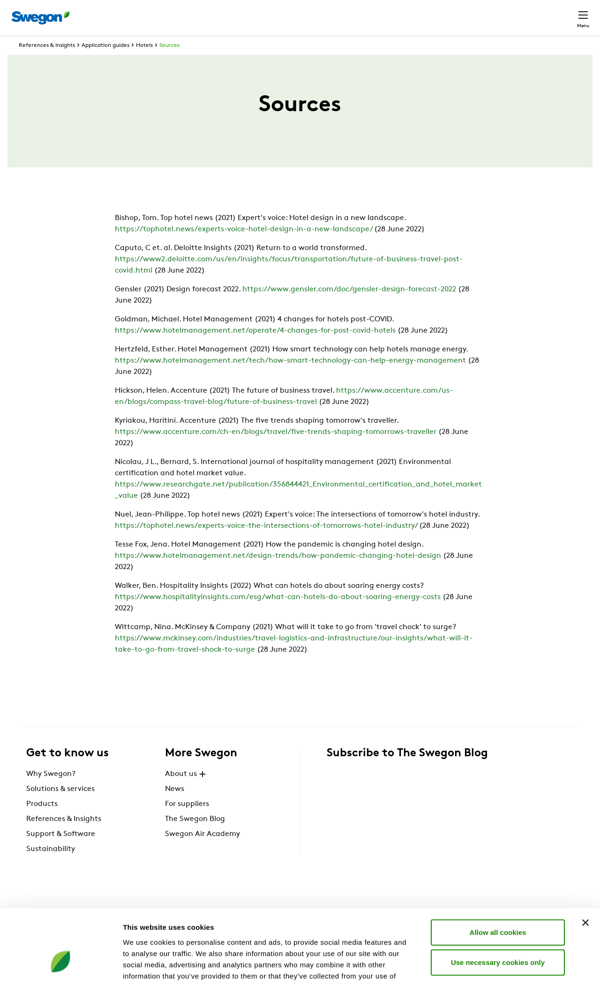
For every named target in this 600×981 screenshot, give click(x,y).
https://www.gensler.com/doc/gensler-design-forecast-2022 (349, 307)
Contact (566, 13)
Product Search (350, 12)
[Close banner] (585, 860)
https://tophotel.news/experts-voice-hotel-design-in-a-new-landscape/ (243, 247)
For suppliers (187, 821)
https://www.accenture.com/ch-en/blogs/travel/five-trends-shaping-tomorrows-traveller (275, 449)
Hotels (144, 63)
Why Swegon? (50, 791)
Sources (169, 63)
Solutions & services (60, 806)
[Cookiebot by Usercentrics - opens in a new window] (61, 963)
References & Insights (47, 63)
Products (42, 821)
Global (521, 12)
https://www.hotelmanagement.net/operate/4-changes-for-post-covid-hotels (255, 348)
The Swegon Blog (195, 836)
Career (483, 12)
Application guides (105, 63)
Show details (492, 962)
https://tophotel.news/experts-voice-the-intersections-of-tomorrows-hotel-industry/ (266, 543)
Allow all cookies (498, 870)
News (174, 806)
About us (186, 791)
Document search (427, 13)
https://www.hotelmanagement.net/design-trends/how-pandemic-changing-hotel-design (278, 573)
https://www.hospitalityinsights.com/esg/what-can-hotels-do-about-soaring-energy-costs (278, 614)
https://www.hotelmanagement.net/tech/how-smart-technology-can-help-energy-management (290, 378)
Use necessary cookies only (498, 900)
